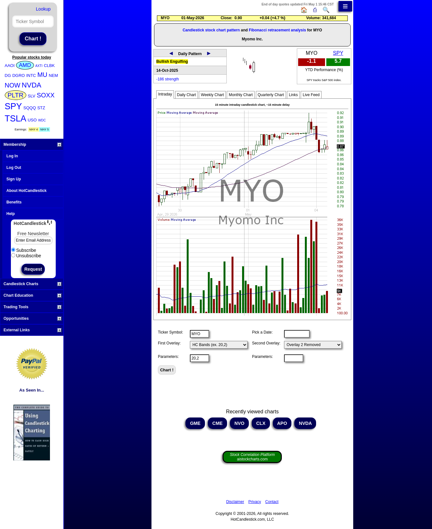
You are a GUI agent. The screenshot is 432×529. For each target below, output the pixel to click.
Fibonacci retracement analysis (277, 30)
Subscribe (23, 250)
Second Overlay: (266, 343)
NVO (239, 423)
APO (282, 423)
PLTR (16, 95)
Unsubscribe (26, 255)
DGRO (18, 75)
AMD (25, 65)
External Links (32, 330)
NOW (12, 85)
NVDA (31, 85)
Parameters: (168, 356)
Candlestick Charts (32, 284)
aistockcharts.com (252, 456)
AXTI (38, 66)
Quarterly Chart (271, 95)
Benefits (13, 202)
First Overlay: (169, 343)
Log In (12, 156)
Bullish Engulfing (172, 61)
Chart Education (32, 295)
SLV (32, 96)
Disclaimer (235, 502)
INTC (31, 75)
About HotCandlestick (26, 190)
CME (217, 423)
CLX (261, 423)
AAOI (10, 65)
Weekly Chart (212, 95)
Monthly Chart (241, 95)
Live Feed (311, 95)
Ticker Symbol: (170, 332)
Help (10, 213)
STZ (41, 107)
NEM (53, 75)
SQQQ (29, 107)
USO (32, 120)
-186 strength (167, 79)
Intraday (165, 94)
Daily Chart (186, 95)
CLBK (49, 65)
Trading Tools (32, 307)
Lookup (43, 9)
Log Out (13, 167)
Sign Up (13, 179)
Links (293, 95)
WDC (42, 120)
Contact (271, 502)
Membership (32, 144)
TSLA (16, 118)
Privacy (255, 502)
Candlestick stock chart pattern (211, 30)
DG (8, 75)
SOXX (46, 95)
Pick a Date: (262, 332)
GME (195, 423)
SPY (13, 106)
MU (42, 74)
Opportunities (32, 318)
